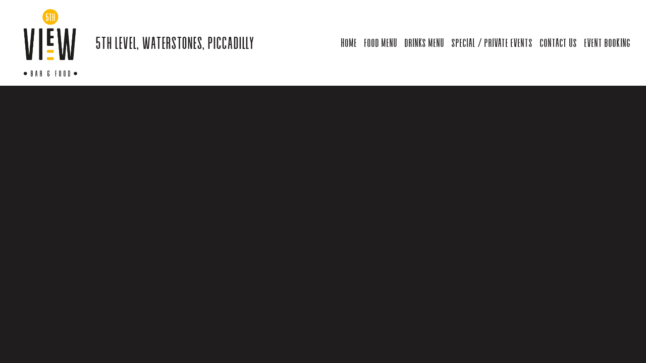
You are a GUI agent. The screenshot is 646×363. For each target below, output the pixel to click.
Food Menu (380, 42)
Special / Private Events (491, 42)
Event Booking (607, 42)
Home (349, 42)
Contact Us (558, 42)
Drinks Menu (424, 42)
